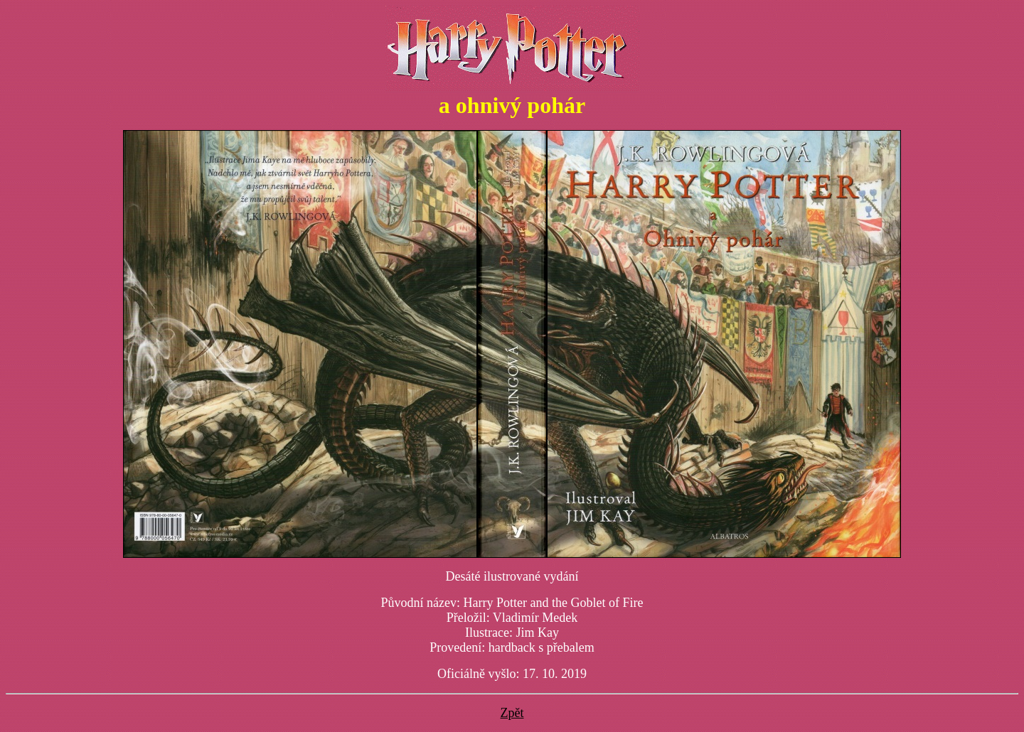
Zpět (512, 713)
